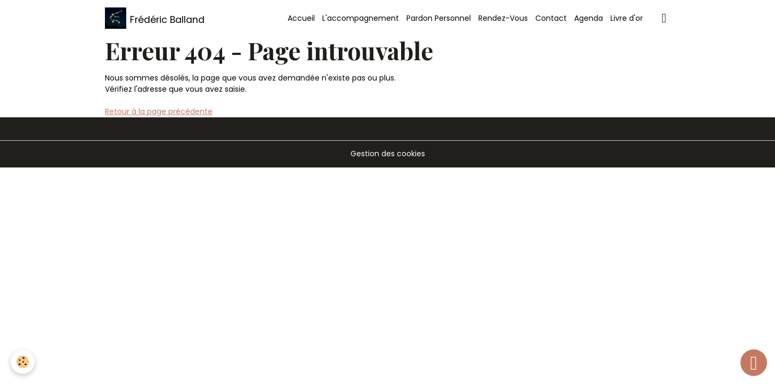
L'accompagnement (360, 18)
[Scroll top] (753, 362)
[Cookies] (23, 362)
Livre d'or (626, 18)
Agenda (588, 18)
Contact (551, 18)
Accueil (301, 18)
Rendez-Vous (503, 18)
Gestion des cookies (387, 153)
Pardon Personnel (438, 18)
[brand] (155, 18)
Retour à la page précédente (159, 111)
